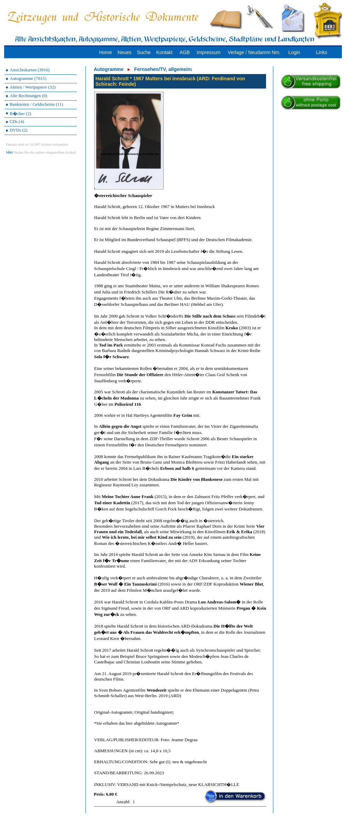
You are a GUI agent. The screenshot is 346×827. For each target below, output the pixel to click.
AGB (185, 52)
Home (105, 52)
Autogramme (108, 69)
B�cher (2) (20, 113)
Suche (144, 52)
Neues (124, 52)
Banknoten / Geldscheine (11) (36, 104)
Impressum (209, 52)
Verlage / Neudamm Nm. (254, 52)
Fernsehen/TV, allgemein (162, 69)
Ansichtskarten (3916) (30, 69)
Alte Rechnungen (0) (28, 95)
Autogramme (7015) (28, 78)
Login (294, 52)
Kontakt (164, 52)
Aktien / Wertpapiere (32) (32, 87)
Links (321, 52)
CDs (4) (17, 121)
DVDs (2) (19, 130)
